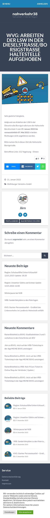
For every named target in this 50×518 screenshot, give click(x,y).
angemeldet (18, 239)
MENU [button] (6, 4)
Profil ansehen (12, 221)
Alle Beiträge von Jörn (30, 221)
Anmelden (42, 4)
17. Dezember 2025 (21, 456)
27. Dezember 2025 (21, 420)
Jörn (23, 208)
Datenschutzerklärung (11, 477)
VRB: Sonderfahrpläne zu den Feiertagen (21, 300)
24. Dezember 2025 (21, 432)
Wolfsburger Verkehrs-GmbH (19, 184)
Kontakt (5, 480)
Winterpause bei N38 (13, 293)
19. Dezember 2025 (21, 444)
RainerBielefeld (11, 334)
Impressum (6, 483)
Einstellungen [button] (9, 512)
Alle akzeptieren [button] (25, 512)
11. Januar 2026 (20, 408)
